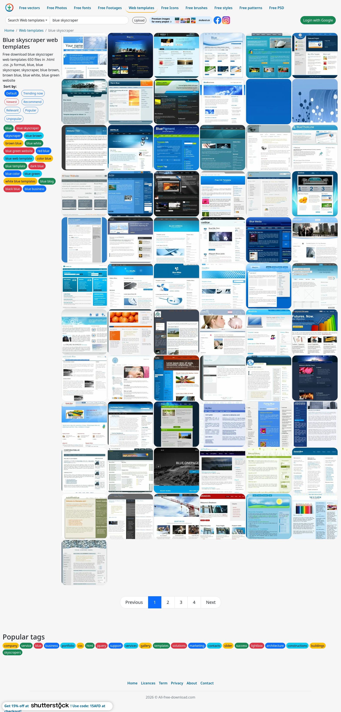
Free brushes (196, 7)
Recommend (32, 102)
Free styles (223, 7)
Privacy (177, 683)
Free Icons (170, 7)
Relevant (12, 110)
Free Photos (57, 7)
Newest (11, 102)
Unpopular (14, 119)
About (192, 683)
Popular (30, 110)
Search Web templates (26, 20)
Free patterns (250, 7)
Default (11, 93)
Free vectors (29, 7)
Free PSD (276, 7)
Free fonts (82, 7)
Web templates (141, 7)
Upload (139, 20)
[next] (211, 602)
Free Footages (110, 7)
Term (163, 683)
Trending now (33, 93)
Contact (207, 683)
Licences (148, 683)
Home (9, 30)
